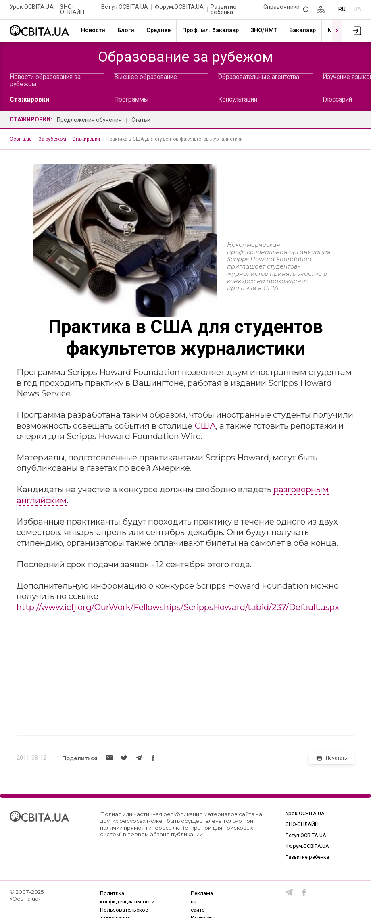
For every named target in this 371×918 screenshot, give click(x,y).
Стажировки (29, 99)
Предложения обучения (89, 120)
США (205, 425)
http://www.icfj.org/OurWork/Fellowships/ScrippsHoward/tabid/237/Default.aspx (178, 607)
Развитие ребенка (223, 9)
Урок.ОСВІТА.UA (32, 7)
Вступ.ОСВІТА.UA (124, 7)
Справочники (281, 7)
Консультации (237, 99)
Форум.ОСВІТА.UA (179, 7)
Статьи (140, 120)
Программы (131, 99)
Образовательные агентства (258, 77)
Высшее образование (145, 77)
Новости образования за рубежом (45, 80)
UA (357, 9)
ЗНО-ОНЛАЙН (72, 9)
